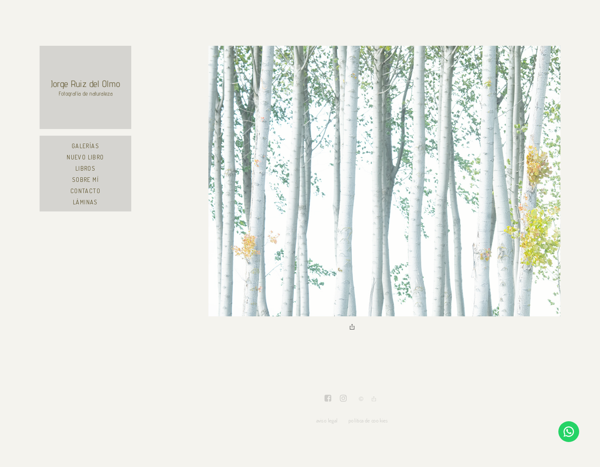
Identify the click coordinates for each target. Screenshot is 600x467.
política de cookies (368, 420)
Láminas (85, 202)
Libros (85, 168)
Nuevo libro (85, 157)
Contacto (85, 190)
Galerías (85, 145)
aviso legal (327, 420)
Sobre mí (85, 179)
